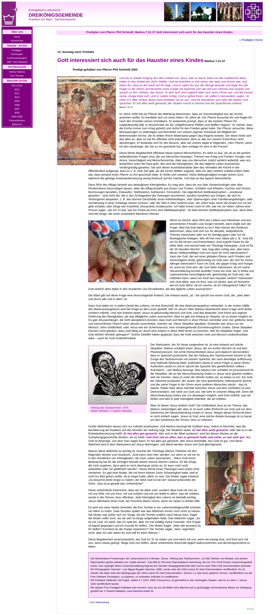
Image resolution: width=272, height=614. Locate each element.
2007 (17, 109)
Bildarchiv (17, 124)
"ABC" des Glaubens (17, 62)
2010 (17, 97)
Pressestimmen (17, 120)
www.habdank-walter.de (140, 591)
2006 (17, 112)
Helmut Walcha (17, 72)
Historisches (17, 40)
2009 (17, 101)
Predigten (17, 50)
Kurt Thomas (16, 75)
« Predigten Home (251, 39)
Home (17, 36)
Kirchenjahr (17, 54)
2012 (17, 89)
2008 (17, 105)
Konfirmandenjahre (17, 58)
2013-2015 (16, 85)
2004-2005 (16, 116)
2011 (17, 93)
